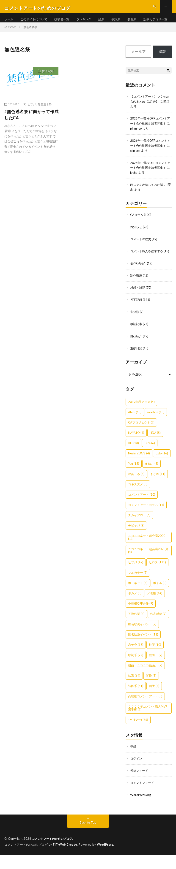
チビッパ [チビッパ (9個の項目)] (136, 541)
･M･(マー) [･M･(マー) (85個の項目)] (138, 735)
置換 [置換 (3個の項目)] (151, 691)
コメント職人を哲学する (147, 264)
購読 (162, 67)
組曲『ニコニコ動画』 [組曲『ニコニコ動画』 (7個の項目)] (145, 680)
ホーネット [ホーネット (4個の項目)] (137, 598)
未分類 (135, 328)
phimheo (147, 143)
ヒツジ (32, 120)
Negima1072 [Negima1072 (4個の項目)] (139, 468)
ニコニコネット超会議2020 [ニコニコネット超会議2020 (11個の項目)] (146, 552)
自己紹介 (136, 352)
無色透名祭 (45, 120)
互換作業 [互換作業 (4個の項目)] (136, 629)
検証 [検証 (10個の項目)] (155, 660)
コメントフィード (143, 797)
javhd (145, 186)
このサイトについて (35, 23)
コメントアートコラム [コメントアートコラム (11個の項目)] (146, 520)
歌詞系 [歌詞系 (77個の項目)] (135, 670)
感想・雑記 (138, 304)
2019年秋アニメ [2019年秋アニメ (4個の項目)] (141, 417)
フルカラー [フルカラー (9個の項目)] (137, 588)
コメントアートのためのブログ (53, 853)
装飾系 (138, 23)
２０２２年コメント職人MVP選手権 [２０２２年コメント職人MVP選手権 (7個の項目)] (148, 723)
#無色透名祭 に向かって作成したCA (31, 130)
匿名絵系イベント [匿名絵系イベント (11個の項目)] (143, 650)
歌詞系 (121, 23)
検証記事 (136, 340)
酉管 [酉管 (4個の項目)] (154, 701)
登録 (133, 762)
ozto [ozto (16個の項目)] (162, 468)
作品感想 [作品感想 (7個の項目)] (158, 629)
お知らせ (136, 240)
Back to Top (88, 837)
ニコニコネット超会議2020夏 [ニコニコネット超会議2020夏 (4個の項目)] (148, 565)
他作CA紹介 (139, 280)
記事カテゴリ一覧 (21, 31)
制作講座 (136, 292)
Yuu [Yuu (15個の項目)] (133, 479)
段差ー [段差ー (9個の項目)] (155, 670)
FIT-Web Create (65, 859)
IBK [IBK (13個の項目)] (133, 458)
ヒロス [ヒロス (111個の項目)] (157, 577)
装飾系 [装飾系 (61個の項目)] (135, 701)
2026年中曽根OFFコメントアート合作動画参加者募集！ (149, 138)
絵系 (106, 23)
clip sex (146, 165)
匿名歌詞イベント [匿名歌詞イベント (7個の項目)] (142, 639)
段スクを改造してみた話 (147, 198)
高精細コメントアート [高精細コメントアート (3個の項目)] (145, 711)
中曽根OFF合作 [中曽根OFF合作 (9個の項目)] (140, 619)
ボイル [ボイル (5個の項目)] (159, 598)
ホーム (9, 23)
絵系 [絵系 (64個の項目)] (134, 691)
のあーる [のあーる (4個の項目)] (136, 489)
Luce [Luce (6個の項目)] (150, 458)
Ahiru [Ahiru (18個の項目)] (134, 427)
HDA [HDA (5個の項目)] (155, 448)
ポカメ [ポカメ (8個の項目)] (134, 608)
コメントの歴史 (141, 252)
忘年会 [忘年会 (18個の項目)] (135, 660)
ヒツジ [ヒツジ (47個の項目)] (135, 577)
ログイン (136, 774)
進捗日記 (136, 364)
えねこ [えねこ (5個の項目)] (151, 479)
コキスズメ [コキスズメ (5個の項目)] (137, 499)
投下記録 (48, 87)
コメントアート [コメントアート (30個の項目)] (141, 510)
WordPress (106, 859)
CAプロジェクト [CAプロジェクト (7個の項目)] (141, 438)
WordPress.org (141, 809)
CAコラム (137, 228)
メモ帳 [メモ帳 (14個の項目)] (154, 608)
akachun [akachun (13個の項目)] (155, 427)
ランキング (88, 23)
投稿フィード (139, 786)
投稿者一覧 (65, 23)
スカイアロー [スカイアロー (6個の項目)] (139, 530)
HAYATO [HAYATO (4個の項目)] (136, 448)
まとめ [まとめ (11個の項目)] (157, 489)
